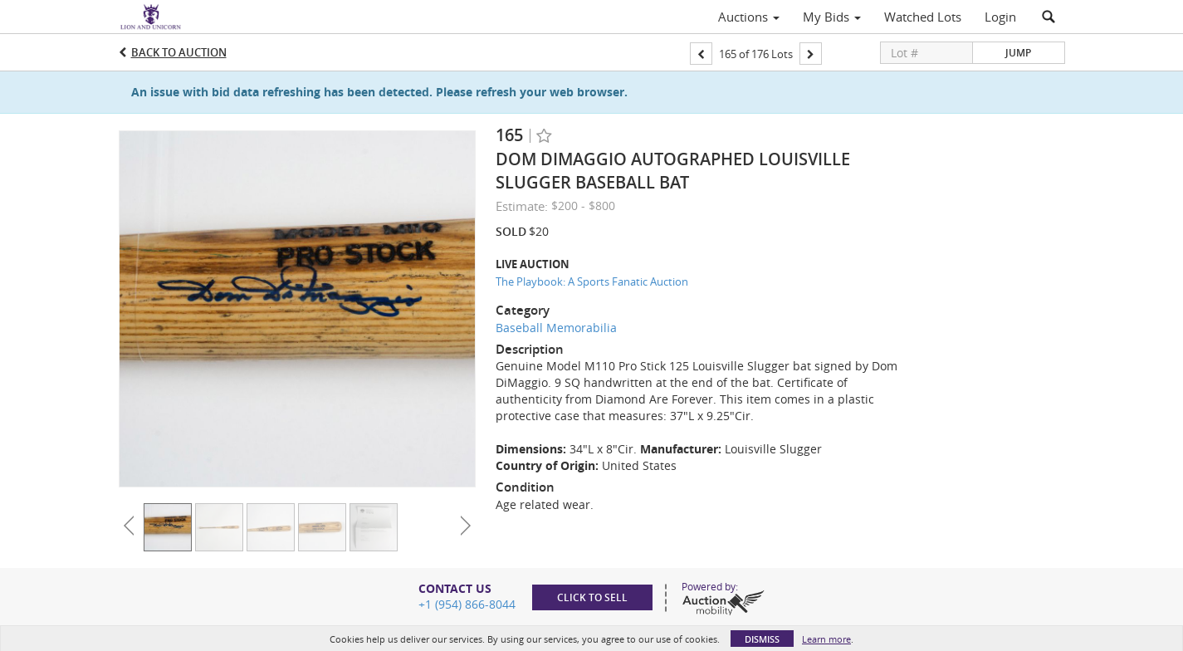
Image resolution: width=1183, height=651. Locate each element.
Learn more (826, 639)
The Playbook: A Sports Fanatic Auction (592, 281)
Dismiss (762, 639)
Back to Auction (179, 52)
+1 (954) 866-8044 (467, 604)
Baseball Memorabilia (556, 327)
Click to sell (592, 597)
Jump (1018, 53)
